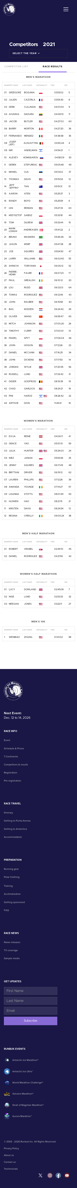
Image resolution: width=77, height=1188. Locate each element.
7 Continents (11, 756)
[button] (65, 9)
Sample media (12, 958)
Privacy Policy (11, 1148)
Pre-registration (12, 780)
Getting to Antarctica (15, 828)
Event (7, 740)
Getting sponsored (14, 902)
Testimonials (11, 1168)
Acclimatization (12, 893)
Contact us (10, 1162)
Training (8, 885)
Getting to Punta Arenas (17, 820)
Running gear (11, 869)
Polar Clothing (12, 877)
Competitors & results (16, 764)
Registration (10, 772)
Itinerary (8, 812)
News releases (12, 942)
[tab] (16, 67)
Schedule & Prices (14, 748)
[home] (9, 9)
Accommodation (13, 837)
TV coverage (11, 950)
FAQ (6, 910)
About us (9, 1155)
